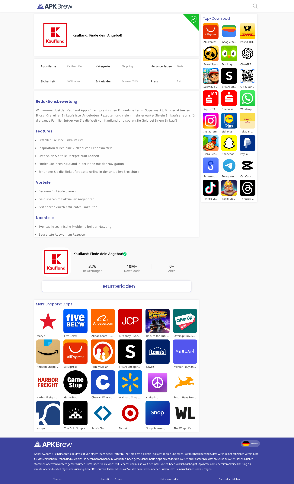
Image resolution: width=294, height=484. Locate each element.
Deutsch (250, 443)
